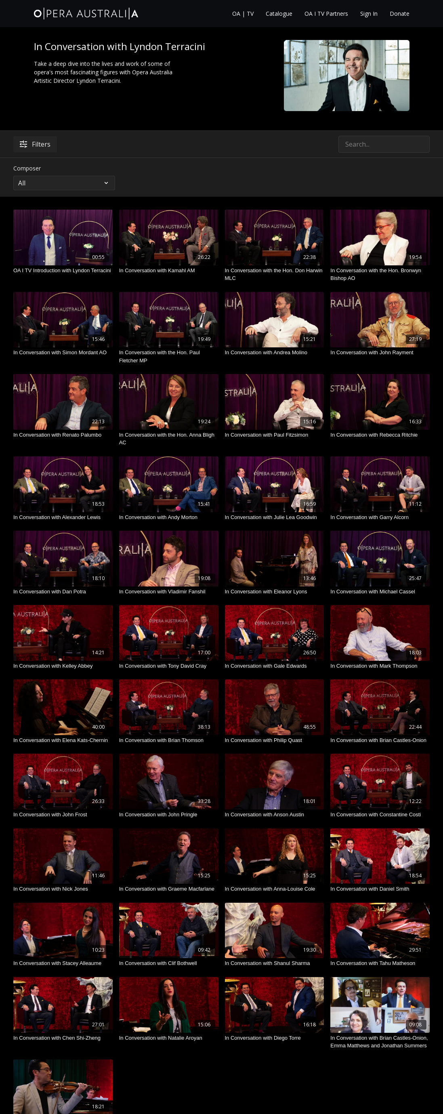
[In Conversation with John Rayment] (380, 353)
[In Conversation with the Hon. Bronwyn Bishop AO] (380, 274)
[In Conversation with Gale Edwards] (274, 666)
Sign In (369, 13)
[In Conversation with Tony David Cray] (168, 666)
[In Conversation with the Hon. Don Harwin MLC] (274, 274)
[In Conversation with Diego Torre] (274, 1038)
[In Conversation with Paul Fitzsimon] (274, 435)
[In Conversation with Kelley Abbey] (63, 666)
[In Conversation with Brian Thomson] (168, 740)
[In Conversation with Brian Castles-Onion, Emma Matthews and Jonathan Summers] (380, 1042)
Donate (399, 13)
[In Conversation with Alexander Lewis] (63, 517)
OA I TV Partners (326, 13)
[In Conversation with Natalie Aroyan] (168, 1038)
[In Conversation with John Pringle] (168, 815)
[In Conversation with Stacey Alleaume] (63, 963)
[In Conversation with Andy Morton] (168, 517)
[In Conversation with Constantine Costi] (380, 815)
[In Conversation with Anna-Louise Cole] (274, 889)
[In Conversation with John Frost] (63, 815)
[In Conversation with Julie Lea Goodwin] (274, 517)
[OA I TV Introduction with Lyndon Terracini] (63, 271)
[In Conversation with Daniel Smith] (380, 889)
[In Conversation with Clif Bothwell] (168, 963)
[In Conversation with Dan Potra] (63, 592)
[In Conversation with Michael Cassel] (380, 592)
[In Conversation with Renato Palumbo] (63, 435)
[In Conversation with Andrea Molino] (274, 353)
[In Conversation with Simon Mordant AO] (63, 353)
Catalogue (279, 13)
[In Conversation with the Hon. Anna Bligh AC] (168, 439)
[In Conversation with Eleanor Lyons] (274, 592)
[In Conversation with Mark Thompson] (380, 666)
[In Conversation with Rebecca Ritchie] (380, 435)
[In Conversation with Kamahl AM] (168, 271)
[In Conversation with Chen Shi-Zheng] (63, 1038)
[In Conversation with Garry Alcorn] (380, 517)
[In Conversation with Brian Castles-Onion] (380, 740)
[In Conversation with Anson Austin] (274, 815)
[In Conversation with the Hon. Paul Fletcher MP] (168, 356)
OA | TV (243, 13)
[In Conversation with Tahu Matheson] (380, 963)
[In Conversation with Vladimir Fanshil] (168, 592)
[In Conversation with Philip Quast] (274, 740)
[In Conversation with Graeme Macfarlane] (168, 889)
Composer (27, 168)
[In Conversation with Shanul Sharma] (274, 963)
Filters (35, 144)
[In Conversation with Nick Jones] (63, 889)
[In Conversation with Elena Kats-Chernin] (63, 740)
